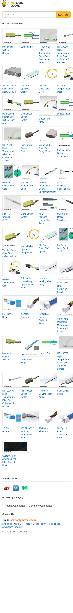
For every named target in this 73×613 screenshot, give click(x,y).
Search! (63, 14)
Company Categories (40, 505)
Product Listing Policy (35, 524)
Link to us (7, 524)
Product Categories (14, 505)
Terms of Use (53, 524)
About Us (18, 524)
